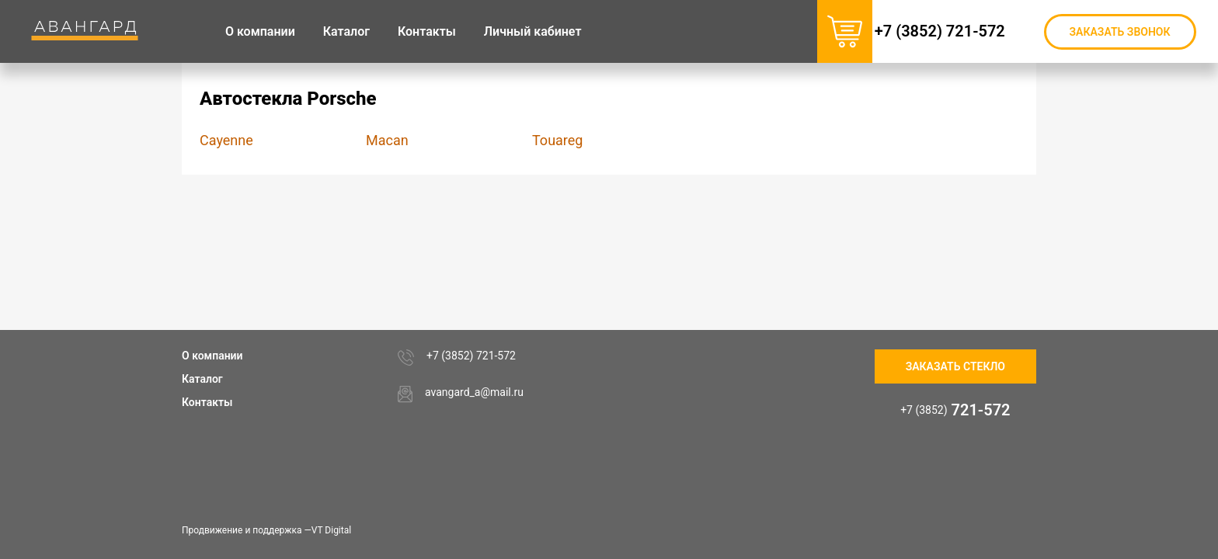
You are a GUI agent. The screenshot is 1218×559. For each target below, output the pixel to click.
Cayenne (226, 140)
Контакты (207, 402)
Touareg (557, 140)
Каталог (202, 379)
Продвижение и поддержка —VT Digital (266, 530)
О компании (212, 355)
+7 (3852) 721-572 (958, 31)
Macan (387, 140)
